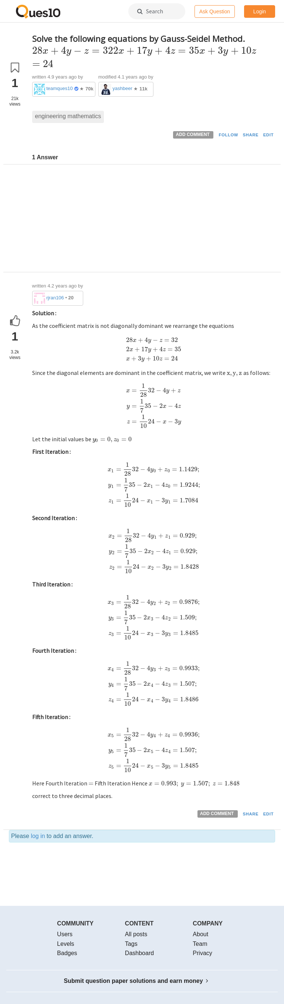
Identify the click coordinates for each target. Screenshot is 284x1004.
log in (38, 836)
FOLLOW (228, 135)
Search (150, 11)
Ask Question (214, 11)
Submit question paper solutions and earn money (136, 981)
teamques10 (59, 88)
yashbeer (122, 88)
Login (259, 11)
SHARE (251, 135)
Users (64, 934)
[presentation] (143, 50)
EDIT (268, 135)
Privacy (202, 953)
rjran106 (55, 297)
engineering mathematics (68, 116)
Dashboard (139, 953)
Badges (67, 953)
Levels (65, 944)
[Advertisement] (153, 220)
